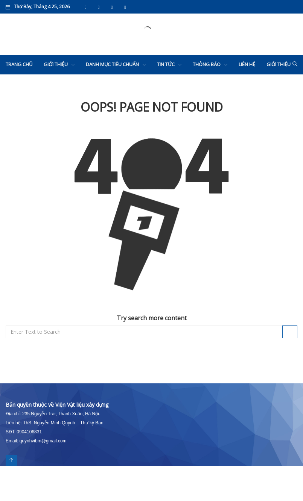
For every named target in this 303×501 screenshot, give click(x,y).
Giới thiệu (56, 64)
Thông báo (207, 64)
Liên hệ (247, 64)
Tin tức (166, 64)
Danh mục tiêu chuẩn (112, 64)
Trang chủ (19, 64)
